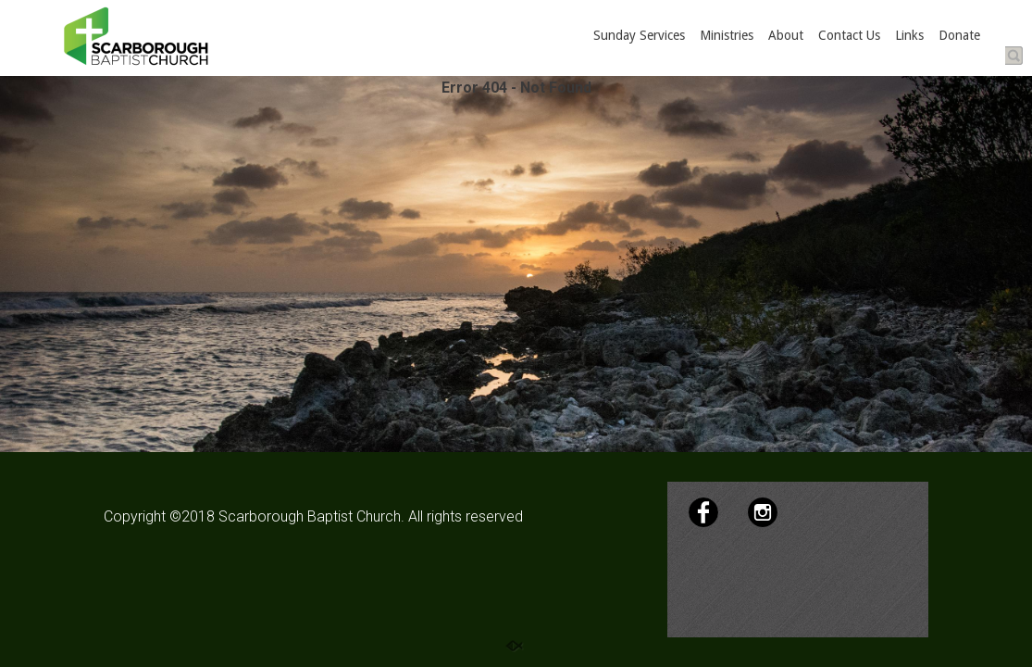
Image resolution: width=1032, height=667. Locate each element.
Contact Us (849, 35)
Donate (959, 35)
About (785, 35)
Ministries (726, 35)
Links (909, 35)
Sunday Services (639, 35)
